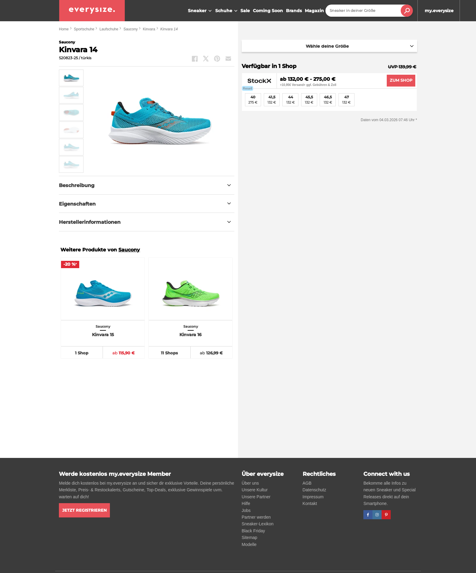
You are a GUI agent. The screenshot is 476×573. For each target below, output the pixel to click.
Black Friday (253, 530)
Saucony (131, 29)
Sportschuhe (84, 29)
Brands (294, 10)
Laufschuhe (109, 29)
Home (64, 29)
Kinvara (149, 29)
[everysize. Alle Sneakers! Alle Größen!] (92, 10)
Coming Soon (268, 10)
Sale (245, 10)
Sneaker (200, 11)
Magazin (314, 10)
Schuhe (227, 11)
